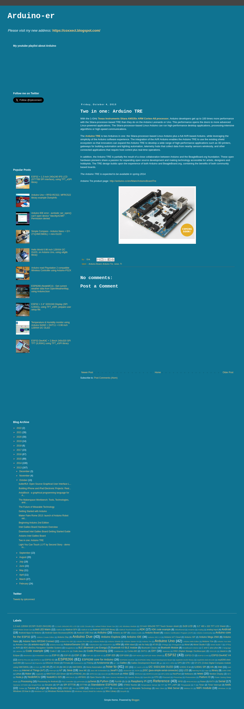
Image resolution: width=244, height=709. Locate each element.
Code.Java (78, 651)
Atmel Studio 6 (200, 644)
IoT (61, 670)
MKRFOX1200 (152, 674)
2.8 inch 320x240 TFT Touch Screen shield (159, 626)
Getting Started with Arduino (33, 511)
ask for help (143, 644)
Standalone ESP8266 (104, 684)
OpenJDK (147, 677)
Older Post (228, 372)
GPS (180, 663)
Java (69, 670)
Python (104, 681)
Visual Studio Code (120, 688)
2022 (19, 428)
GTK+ (188, 663)
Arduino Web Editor (191, 641)
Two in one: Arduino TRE (31, 540)
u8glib (42, 688)
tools (228, 684)
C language (226, 648)
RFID (180, 681)
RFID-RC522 (192, 682)
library (215, 670)
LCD (186, 670)
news (116, 264)
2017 (19, 450)
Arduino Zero (22, 644)
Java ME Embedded (98, 670)
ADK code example (161, 629)
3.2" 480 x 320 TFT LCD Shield (211, 626)
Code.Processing (97, 650)
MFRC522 (94, 674)
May (21, 570)
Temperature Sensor (149, 685)
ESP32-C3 (189, 655)
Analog (201, 630)
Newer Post (87, 372)
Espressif (28, 663)
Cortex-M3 (132, 651)
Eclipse (16, 655)
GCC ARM (170, 663)
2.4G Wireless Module (127, 626)
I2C (127, 667)
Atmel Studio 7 (216, 645)
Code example (34, 650)
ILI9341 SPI (200, 667)
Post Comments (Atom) (105, 378)
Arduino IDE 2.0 (154, 637)
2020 (19, 437)
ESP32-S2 (49, 660)
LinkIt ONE (226, 670)
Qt (126, 681)
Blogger (135, 700)
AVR (18, 648)
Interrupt (52, 670)
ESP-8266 (124, 655)
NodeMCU (34, 676)
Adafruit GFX (71, 629)
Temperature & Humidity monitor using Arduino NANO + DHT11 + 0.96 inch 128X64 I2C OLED (50, 325)
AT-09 (155, 644)
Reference (161, 681)
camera (19, 651)
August (23, 557)
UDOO (66, 688)
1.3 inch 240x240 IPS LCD (66, 626)
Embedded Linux (42, 655)
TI (121, 264)
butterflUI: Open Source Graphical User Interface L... (45, 484)
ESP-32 (100, 655)
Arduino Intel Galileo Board (32, 536)
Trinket (21, 688)
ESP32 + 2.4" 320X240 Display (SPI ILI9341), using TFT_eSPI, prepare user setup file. (51, 307)
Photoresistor (190, 677)
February (24, 583)
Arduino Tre (108, 264)
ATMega (165, 645)
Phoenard (166, 677)
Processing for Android (47, 681)
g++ (115, 663)
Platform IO (205, 677)
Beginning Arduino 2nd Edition (34, 522)
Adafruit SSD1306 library (104, 629)
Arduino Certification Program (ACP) (178, 633)
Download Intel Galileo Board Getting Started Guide (44, 531)
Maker (28, 673)
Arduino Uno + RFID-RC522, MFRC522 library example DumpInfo (51, 196)
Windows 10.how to (22, 691)
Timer (201, 685)
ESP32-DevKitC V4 (221, 655)
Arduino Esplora (110, 636)
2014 (19, 463)
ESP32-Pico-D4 (24, 660)
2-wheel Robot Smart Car (104, 626)
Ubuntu (53, 688)
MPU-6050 (165, 674)
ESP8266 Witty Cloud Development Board (155, 660)
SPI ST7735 (69, 685)
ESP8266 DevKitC (127, 660)
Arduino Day (63, 637)
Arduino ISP (190, 637)
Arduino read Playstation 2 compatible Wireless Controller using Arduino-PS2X (51, 269)
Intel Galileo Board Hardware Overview (38, 527)
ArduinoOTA (107, 645)
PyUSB (118, 681)
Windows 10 (223, 688)
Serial (221, 681)
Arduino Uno (165, 641)
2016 (19, 454)
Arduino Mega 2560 (209, 637)
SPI (57, 685)
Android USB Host (85, 633)
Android (226, 629)
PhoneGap (177, 677)
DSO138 (213, 651)
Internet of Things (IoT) (33, 670)
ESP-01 (56, 655)
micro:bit (104, 674)
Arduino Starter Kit (131, 641)
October (23, 480)
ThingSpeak (185, 685)
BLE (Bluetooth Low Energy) (92, 647)
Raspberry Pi (139, 681)
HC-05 (45, 667)
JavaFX (114, 670)
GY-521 (36, 667)
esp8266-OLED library (185, 660)
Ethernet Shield (52, 663)
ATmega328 (176, 645)
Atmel (187, 644)
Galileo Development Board (143, 663)
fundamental (103, 663)
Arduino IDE (134, 636)
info (212, 667)
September (25, 553)
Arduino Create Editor (45, 637)
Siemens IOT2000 (20, 685)
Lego (206, 670)
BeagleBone (70, 648)
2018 (19, 445)
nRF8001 (82, 677)
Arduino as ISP (120, 633)
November (24, 475)
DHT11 (144, 651)
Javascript (127, 670)
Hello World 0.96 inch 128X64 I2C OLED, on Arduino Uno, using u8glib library (49, 252)
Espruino (38, 663)
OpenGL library (134, 677)
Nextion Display (216, 674)
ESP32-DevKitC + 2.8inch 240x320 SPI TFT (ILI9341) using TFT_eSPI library (51, 342)
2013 (19, 467)
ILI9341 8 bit (185, 667)
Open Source (96, 677)
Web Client (159, 688)
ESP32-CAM (203, 655)
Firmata (66, 663)
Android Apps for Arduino (30, 633)
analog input (212, 629)
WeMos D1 (188, 688)
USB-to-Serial (94, 688)
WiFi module (204, 688)
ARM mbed (129, 644)
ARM (117, 644)
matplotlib (39, 674)
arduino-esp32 (38, 644)
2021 (19, 432)
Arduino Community (204, 633)
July (21, 561)
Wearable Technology (141, 688)
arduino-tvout (55, 645)
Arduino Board (95, 264)
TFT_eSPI (172, 685)
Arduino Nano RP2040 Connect (38, 641)
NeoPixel (177, 674)
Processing (26, 681)
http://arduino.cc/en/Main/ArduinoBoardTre (133, 181)
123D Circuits (85, 626)
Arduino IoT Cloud (172, 637)
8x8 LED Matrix (43, 629)
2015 (19, 458)
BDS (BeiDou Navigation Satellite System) (43, 648)
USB (81, 688)
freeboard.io (78, 663)
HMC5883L (77, 667)
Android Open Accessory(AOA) (59, 633)
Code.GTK (65, 651)
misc (126, 673)
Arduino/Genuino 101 (74, 644)
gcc (161, 663)
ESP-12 (78, 655)
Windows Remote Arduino (59, 691)
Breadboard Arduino (190, 648)
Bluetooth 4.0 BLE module (124, 647)
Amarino (191, 630)
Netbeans (189, 674)
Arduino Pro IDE (66, 641)
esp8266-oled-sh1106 (206, 660)
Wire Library (111, 691)
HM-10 (66, 667)
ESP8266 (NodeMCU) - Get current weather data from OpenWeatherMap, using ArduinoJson (50, 289)
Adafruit (59, 630)
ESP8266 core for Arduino (97, 659)
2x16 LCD (187, 626)
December (24, 471)
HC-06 (56, 667)
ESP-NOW (137, 655)
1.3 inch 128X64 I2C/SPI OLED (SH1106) (32, 626)
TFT (162, 685)
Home (158, 372)
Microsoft (115, 674)
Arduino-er (31, 16)
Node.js (20, 677)
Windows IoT (39, 691)
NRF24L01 (70, 677)
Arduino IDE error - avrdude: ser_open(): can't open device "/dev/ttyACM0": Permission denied (51, 216)
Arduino (102, 632)
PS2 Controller (67, 682)
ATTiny (228, 645)
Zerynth (123, 691)
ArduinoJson (94, 645)
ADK (142, 629)
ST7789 (83, 685)
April (21, 574)
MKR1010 (139, 674)
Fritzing (90, 663)
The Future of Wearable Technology (36, 507)
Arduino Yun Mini (224, 641)
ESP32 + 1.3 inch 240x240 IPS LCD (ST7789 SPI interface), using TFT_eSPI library (51, 179)
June (22, 566)
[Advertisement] (136, 70)
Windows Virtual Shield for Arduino (88, 691)
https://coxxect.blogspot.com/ (76, 30)
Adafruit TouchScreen (127, 630)
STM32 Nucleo (130, 685)
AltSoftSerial (180, 630)
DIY (153, 650)
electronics (27, 655)
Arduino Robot (99, 641)
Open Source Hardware (114, 677)
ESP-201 (89, 655)
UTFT (106, 688)
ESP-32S (110, 655)
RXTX (212, 681)
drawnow (166, 651)
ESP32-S (37, 660)
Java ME (83, 670)
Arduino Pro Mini (83, 641)
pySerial (92, 681)
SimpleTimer (36, 685)
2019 (19, 441)
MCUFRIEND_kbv (77, 674)
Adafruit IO (85, 630)
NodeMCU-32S (54, 677)
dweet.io (224, 651)
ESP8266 (65, 659)
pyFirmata (81, 682)
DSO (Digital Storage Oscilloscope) (189, 651)
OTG (156, 677)
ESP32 (170, 655)
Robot (203, 681)
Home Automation (94, 667)
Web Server (174, 688)
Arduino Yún (208, 641)
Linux (18, 673)
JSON (137, 670)
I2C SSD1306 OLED (160, 666)
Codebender (119, 651)
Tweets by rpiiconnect (24, 599)
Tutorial (31, 688)
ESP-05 (67, 655)
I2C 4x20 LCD (139, 667)
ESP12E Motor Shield (153, 655)
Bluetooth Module (169, 647)
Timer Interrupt (214, 685)
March (22, 579)
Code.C (53, 651)
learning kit (196, 670)
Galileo (123, 663)
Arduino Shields (114, 641)
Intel (220, 667)
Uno (74, 688)
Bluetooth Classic (149, 648)
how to (111, 667)
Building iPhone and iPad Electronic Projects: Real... (45, 488)
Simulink (49, 685)
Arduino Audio (136, 633)
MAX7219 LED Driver (56, 674)
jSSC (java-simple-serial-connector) (160, 670)
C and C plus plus (210, 648)
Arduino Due (82, 637)
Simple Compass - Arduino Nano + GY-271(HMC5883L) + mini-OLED (50, 232)
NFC (229, 674)
